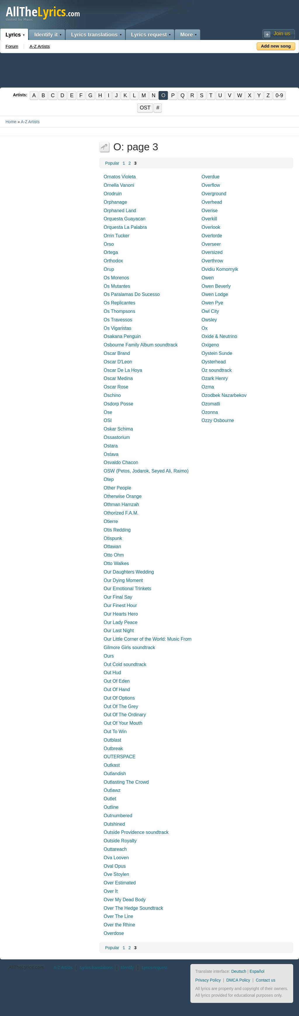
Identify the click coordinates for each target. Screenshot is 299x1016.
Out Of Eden (117, 681)
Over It (111, 891)
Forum (12, 46)
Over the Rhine (119, 924)
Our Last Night (119, 630)
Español (257, 971)
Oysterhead (213, 361)
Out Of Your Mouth (123, 723)
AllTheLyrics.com (26, 967)
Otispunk (113, 538)
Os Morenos (116, 277)
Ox (204, 328)
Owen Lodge (214, 294)
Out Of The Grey (121, 706)
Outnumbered (118, 815)
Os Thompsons (119, 311)
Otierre (111, 521)
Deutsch (238, 971)
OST (145, 108)
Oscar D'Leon (118, 361)
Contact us (265, 980)
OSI (108, 420)
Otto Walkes (116, 563)
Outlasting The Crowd (126, 782)
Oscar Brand (117, 353)
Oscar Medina (118, 378)
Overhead (211, 202)
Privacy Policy (208, 980)
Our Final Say (118, 597)
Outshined (114, 824)
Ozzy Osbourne (217, 420)
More (186, 35)
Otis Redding (117, 529)
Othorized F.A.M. (121, 512)
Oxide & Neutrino (219, 336)
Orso (109, 244)
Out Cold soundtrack (125, 664)
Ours (109, 655)
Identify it (46, 35)
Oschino (112, 395)
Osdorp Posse (118, 403)
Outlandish (115, 773)
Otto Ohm (114, 555)
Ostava (111, 454)
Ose (108, 412)
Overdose (114, 933)
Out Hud (112, 672)
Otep (109, 479)
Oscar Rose (116, 386)
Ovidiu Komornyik (219, 269)
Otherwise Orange (123, 496)
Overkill (209, 219)
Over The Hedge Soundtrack (133, 908)
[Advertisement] (149, 69)
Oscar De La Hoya (123, 370)
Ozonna (209, 412)
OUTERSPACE (119, 756)
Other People (117, 487)
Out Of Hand (117, 689)
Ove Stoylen (116, 874)
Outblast (112, 740)
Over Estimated (120, 883)
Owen (207, 277)
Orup (109, 269)
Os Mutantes (117, 286)
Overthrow (212, 261)
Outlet (110, 799)
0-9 (280, 95)
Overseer (211, 244)
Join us (282, 33)
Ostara (111, 445)
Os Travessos (118, 319)
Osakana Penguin (122, 336)
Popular (112, 163)
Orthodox (113, 261)
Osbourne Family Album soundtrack (141, 345)
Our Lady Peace (121, 622)
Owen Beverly (216, 286)
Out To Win (115, 731)
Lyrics (13, 35)
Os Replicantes (119, 303)
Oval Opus (115, 866)
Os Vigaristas (117, 328)
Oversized (211, 252)
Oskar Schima (118, 428)
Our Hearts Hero (121, 613)
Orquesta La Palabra (125, 227)
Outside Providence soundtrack (136, 832)
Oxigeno (210, 345)
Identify (127, 968)
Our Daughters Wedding (129, 571)
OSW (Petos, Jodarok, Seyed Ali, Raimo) (146, 470)
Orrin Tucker (116, 235)
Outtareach (115, 849)
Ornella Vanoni (119, 185)
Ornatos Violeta (120, 177)
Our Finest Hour (120, 605)
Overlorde (211, 235)
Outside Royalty (120, 841)
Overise (209, 210)
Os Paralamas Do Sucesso (132, 294)
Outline (111, 807)
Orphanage (115, 202)
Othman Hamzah (121, 504)
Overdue (210, 177)
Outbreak (113, 748)
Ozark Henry (214, 378)
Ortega (111, 252)
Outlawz (112, 790)
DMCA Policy (238, 980)
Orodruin (113, 193)
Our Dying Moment (123, 580)
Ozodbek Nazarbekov (223, 395)
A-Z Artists (39, 46)
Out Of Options (119, 698)
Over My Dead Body (125, 899)
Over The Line (118, 916)
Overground (213, 193)
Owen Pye (212, 303)
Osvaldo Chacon (121, 462)
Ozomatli (210, 403)
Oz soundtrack (216, 370)
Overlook (210, 227)
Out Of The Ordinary (125, 714)
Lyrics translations (94, 35)
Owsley (209, 319)
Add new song (276, 45)
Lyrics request (149, 35)
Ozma (207, 386)
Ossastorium (117, 437)
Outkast (112, 765)
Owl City (210, 311)
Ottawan (112, 546)
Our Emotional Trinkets (127, 588)
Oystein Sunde (216, 353)
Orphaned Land (120, 210)
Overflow (210, 185)
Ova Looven (116, 857)
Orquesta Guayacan (124, 219)
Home (11, 121)
